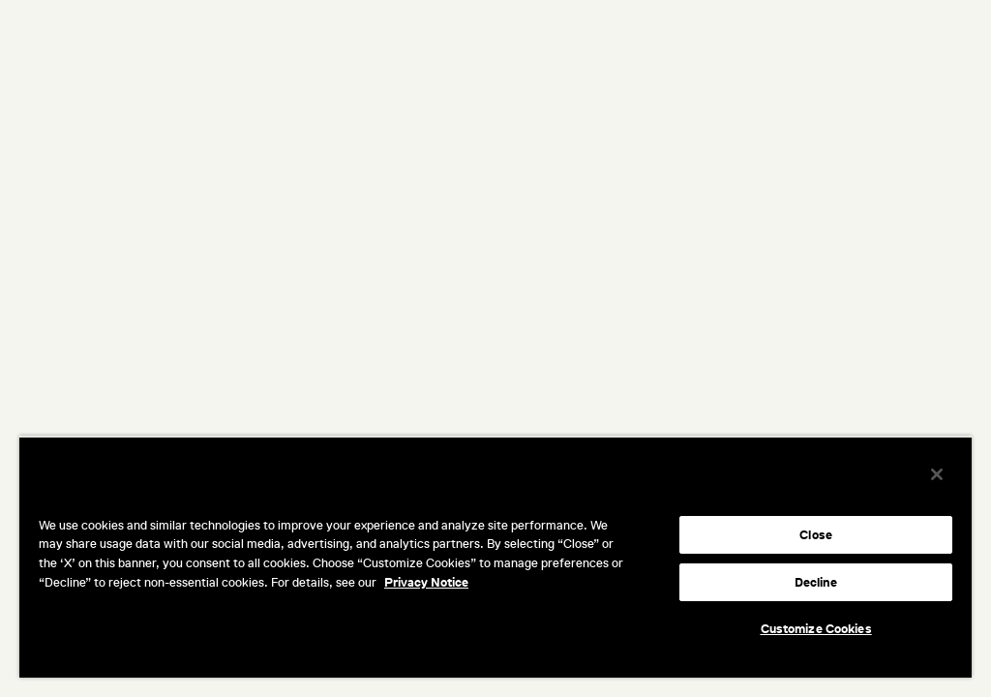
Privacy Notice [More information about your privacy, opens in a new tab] (426, 582)
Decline (816, 582)
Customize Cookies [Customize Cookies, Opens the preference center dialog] (816, 628)
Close (815, 535)
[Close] (937, 474)
